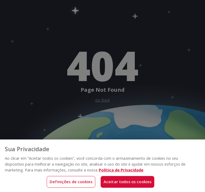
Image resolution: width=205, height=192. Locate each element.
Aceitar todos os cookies (128, 181)
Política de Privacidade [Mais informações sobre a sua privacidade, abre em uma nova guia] (121, 170)
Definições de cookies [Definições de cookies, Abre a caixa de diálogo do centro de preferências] (71, 181)
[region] (102, 165)
